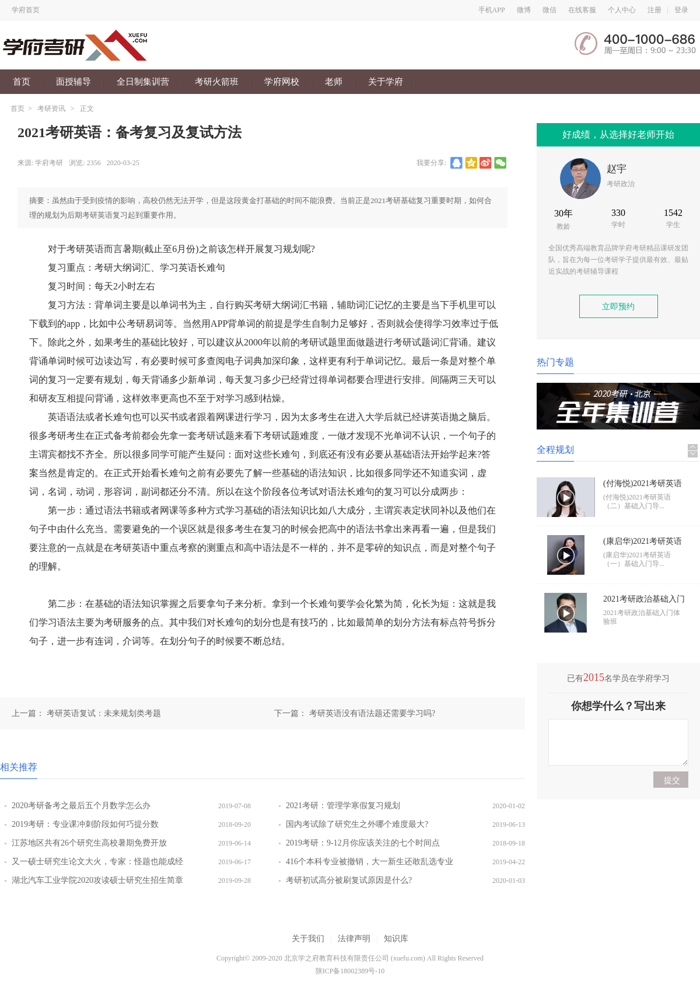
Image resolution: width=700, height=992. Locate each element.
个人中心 (622, 10)
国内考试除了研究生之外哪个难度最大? (357, 824)
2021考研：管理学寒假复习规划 (343, 805)
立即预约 (618, 306)
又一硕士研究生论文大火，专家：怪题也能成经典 (97, 864)
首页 (21, 81)
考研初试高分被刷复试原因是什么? (349, 880)
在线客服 (582, 10)
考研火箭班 (217, 81)
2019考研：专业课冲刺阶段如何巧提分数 (85, 824)
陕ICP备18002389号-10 (350, 971)
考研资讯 (51, 108)
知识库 (396, 938)
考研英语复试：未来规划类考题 (104, 713)
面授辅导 (73, 81)
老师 (333, 81)
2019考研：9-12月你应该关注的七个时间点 (363, 843)
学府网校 (281, 81)
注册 (655, 10)
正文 (87, 108)
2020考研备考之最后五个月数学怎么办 (81, 805)
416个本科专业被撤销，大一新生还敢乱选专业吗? (369, 864)
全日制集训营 (143, 81)
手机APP (491, 10)
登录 (681, 10)
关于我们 (308, 938)
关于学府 (385, 81)
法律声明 (354, 938)
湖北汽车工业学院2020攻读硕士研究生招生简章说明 (97, 883)
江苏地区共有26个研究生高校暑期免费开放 (89, 843)
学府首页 (26, 10)
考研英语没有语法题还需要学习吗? (372, 713)
